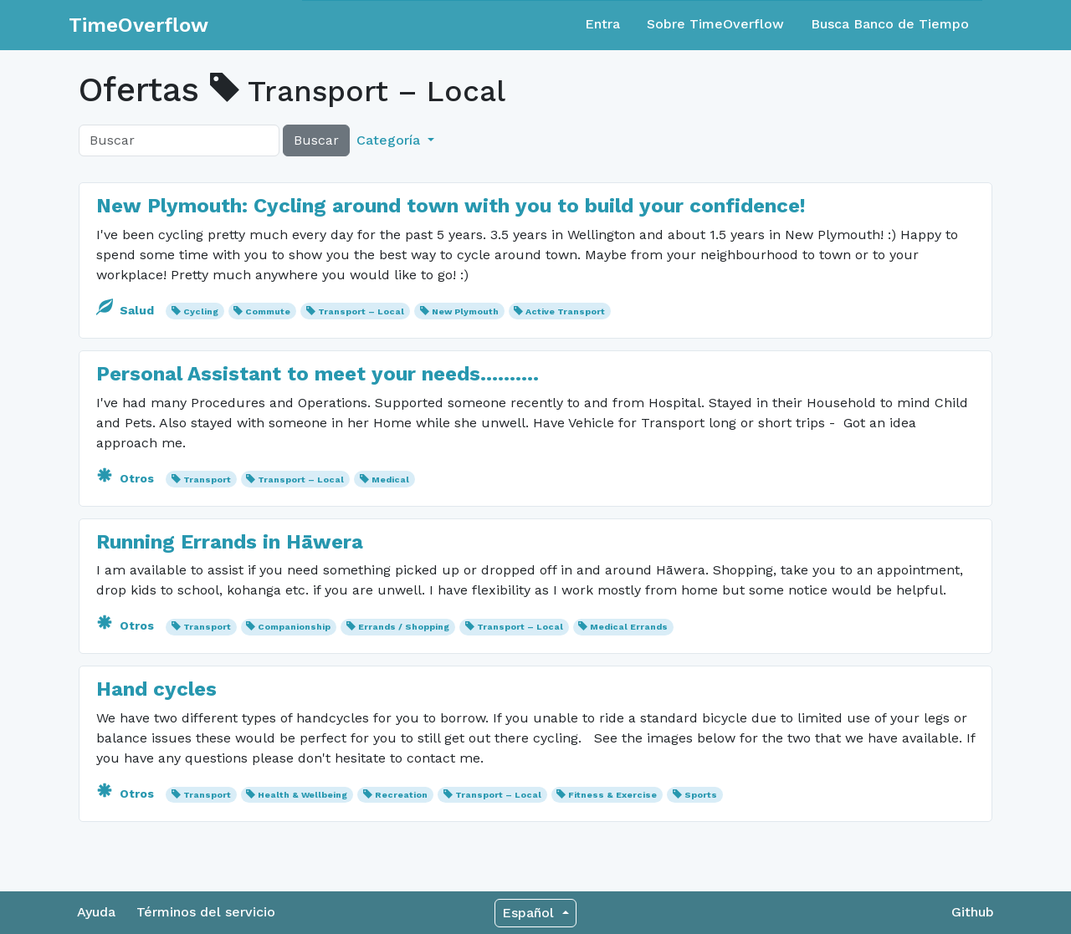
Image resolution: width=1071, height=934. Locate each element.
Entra (602, 24)
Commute (267, 311)
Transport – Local (361, 311)
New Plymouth (465, 311)
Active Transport (565, 311)
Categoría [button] (390, 140)
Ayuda (96, 912)
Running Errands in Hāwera (229, 542)
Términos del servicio (205, 912)
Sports (700, 794)
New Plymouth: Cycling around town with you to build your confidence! (451, 205)
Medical (390, 479)
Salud (126, 310)
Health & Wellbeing (302, 794)
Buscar (316, 140)
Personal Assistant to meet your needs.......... (317, 373)
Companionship (294, 626)
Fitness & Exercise (612, 794)
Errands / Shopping (403, 626)
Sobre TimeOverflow (715, 24)
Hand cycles (156, 689)
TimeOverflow (138, 25)
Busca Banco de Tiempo (890, 24)
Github (972, 912)
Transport (207, 479)
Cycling (200, 311)
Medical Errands (629, 626)
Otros (126, 478)
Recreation (401, 794)
